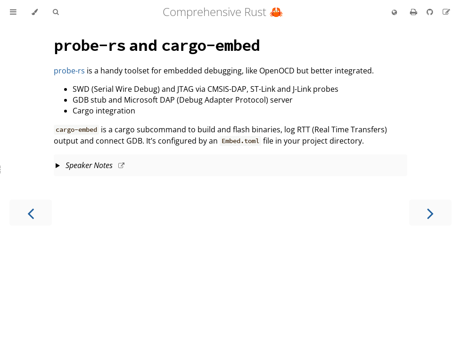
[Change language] (394, 12)
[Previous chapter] (30, 213)
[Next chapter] (430, 213)
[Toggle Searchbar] (55, 12)
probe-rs (69, 70)
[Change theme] (34, 12)
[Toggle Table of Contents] (13, 12)
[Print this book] (414, 12)
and (157, 45)
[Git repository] (431, 12)
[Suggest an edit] (446, 12)
